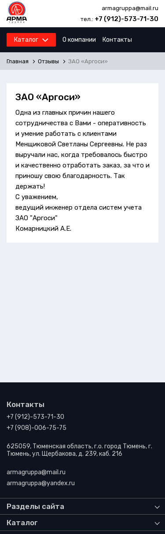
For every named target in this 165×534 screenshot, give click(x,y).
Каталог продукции (43, 42)
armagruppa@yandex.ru (41, 483)
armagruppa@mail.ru (130, 8)
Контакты (117, 40)
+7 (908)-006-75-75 (36, 428)
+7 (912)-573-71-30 (126, 19)
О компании (79, 40)
